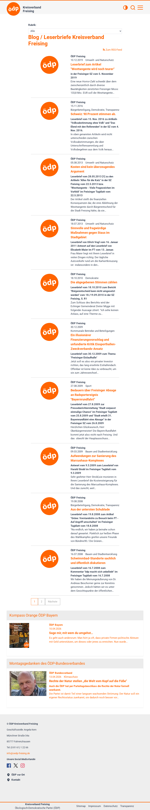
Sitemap (81, 806)
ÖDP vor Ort (16, 774)
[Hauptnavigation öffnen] (140, 8)
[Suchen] (133, 8)
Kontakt (13, 779)
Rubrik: (32, 24)
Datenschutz (111, 806)
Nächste (52, 601)
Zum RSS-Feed (112, 49)
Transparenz (127, 806)
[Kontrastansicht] (125, 8)
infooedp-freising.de (18, 753)
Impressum (94, 806)
